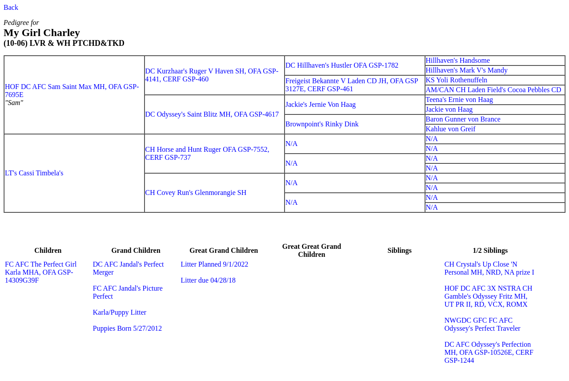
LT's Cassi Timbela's (34, 173)
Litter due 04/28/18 (208, 280)
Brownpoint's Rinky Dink (322, 124)
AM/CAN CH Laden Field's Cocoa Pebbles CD (493, 89)
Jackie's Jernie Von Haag (320, 104)
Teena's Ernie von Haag (459, 99)
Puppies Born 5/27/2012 (127, 328)
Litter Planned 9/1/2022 (214, 264)
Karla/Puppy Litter (119, 312)
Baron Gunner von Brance (463, 119)
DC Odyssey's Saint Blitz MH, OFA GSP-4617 (212, 114)
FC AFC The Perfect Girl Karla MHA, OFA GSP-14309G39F (40, 272)
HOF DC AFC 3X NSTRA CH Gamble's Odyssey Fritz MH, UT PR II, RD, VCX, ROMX (489, 296)
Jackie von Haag (449, 109)
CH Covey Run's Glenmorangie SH (196, 192)
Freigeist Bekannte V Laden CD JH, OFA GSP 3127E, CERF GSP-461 (351, 85)
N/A (291, 143)
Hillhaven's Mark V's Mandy (467, 70)
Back (11, 7)
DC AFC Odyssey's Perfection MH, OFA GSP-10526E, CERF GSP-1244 (489, 352)
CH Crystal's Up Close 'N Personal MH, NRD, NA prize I (489, 268)
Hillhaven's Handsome (458, 60)
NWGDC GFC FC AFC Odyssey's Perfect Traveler (483, 324)
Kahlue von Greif (451, 129)
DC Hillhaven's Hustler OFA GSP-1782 (341, 65)
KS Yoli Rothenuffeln (457, 80)
